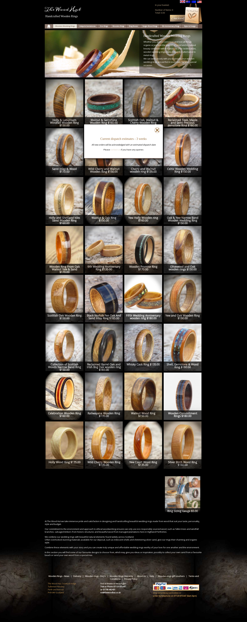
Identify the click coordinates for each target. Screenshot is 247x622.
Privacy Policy (130, 579)
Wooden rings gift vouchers (171, 576)
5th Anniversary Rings (170, 26)
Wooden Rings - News (58, 576)
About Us (141, 576)
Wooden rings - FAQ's (95, 576)
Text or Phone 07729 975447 (113, 586)
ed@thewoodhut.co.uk (110, 592)
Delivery (77, 576)
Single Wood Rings (149, 26)
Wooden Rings (118, 26)
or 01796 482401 (107, 589)
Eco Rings (104, 26)
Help (152, 576)
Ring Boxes (133, 26)
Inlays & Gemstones (87, 26)
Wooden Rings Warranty (121, 576)
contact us (115, 149)
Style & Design (190, 26)
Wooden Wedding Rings (65, 26)
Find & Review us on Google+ (113, 583)
